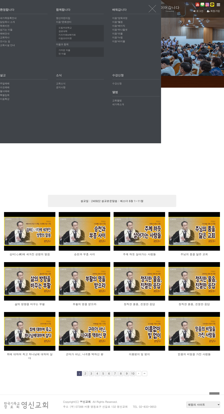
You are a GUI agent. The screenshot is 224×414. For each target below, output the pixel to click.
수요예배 (91, 81)
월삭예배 (112, 81)
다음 (138, 373)
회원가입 (213, 11)
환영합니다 (72, 9)
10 (132, 373)
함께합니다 (105, 9)
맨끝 (144, 373)
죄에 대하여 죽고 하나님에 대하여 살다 (30, 356)
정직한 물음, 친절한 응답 (139, 304)
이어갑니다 (173, 9)
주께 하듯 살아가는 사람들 (139, 254)
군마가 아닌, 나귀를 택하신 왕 (84, 354)
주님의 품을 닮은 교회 (194, 254)
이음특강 (153, 81)
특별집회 (133, 81)
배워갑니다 (139, 9)
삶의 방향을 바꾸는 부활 (30, 304)
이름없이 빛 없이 (139, 354)
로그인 (197, 11)
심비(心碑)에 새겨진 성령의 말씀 (29, 254)
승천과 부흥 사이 (84, 254)
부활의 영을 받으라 (84, 304)
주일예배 (71, 81)
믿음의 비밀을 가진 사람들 (194, 354)
